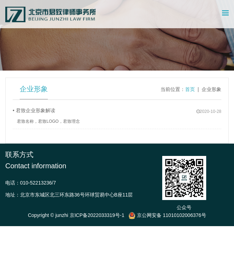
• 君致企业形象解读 (34, 110)
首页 (190, 89)
